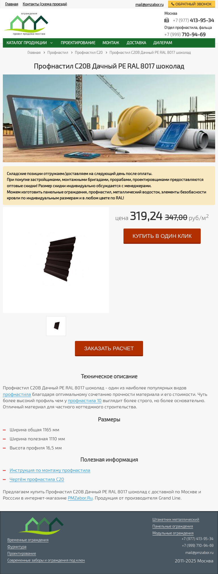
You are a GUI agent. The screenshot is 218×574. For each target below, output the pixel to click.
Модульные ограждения (173, 533)
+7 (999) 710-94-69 (197, 545)
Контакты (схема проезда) (45, 4)
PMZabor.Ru (80, 497)
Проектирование (21, 553)
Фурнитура (16, 546)
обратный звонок (191, 4)
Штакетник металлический (175, 519)
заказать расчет (109, 348)
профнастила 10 (85, 400)
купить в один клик (162, 236)
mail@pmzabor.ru (149, 4)
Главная (11, 4)
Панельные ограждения (172, 526)
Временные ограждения (28, 539)
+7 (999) (185, 34)
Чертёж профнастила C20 (37, 479)
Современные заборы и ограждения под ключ (46, 560)
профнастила (17, 394)
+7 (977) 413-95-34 (197, 538)
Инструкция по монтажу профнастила (50, 470)
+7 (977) (189, 20)
